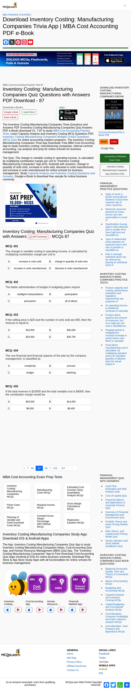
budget (30, 372)
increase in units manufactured (30, 268)
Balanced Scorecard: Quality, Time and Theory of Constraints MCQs (116, 572)
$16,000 (30, 330)
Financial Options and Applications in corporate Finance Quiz (115, 503)
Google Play (107, 148)
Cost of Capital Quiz (116, 495)
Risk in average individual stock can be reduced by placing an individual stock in (116, 259)
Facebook (104, 653)
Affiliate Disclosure (76, 666)
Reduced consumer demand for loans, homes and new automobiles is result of (116, 214)
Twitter (102, 657)
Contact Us (73, 670)
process (71, 365)
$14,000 (71, 401)
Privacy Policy (74, 662)
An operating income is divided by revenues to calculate (116, 308)
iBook (104, 141)
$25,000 (30, 336)
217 (63, 468)
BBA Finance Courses (17, 14)
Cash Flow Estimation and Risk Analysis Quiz (116, 489)
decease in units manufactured (71, 268)
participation (71, 294)
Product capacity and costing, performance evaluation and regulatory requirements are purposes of (116, 294)
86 (32, 468)
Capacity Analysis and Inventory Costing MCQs (114, 597)
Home (70, 653)
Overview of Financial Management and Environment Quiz (116, 515)
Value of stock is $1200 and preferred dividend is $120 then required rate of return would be (116, 199)
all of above (71, 301)
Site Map (71, 657)
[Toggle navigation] (124, 5)
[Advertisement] (49, 439)
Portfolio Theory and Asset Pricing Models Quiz (116, 524)
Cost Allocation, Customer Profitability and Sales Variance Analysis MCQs (116, 617)
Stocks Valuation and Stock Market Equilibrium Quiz (116, 543)
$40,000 (71, 330)
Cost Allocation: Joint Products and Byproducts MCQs (116, 629)
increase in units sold (30, 261)
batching (71, 372)
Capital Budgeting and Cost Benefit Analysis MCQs (114, 607)
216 (55, 468)
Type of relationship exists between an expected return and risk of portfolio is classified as (116, 244)
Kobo (114, 141)
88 (46, 468)
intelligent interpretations (30, 294)
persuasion (30, 301)
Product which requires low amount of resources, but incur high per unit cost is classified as (116, 320)
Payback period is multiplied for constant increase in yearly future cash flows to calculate (116, 335)
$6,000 (30, 408)
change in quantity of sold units (71, 261)
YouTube (103, 662)
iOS (101, 673)
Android (103, 669)
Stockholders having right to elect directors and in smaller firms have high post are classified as (116, 229)
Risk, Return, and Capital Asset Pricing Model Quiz (116, 534)
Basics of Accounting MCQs (116, 582)
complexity (30, 365)
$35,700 (71, 336)
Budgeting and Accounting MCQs (115, 589)
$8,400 (71, 408)
